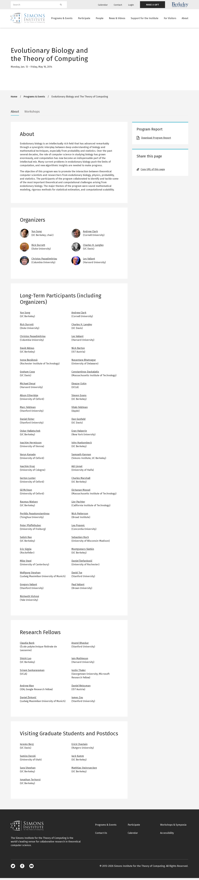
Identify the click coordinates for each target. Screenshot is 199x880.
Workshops (32, 113)
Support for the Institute (144, 18)
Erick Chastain (79, 746)
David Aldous (27, 350)
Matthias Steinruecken (84, 769)
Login (131, 4)
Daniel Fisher (27, 421)
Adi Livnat (76, 468)
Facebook (22, 868)
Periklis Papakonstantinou (34, 515)
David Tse (76, 574)
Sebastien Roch (80, 539)
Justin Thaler (78, 672)
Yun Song (36, 233)
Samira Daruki (28, 758)
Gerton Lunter (28, 480)
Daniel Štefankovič (81, 562)
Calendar (103, 4)
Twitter (13, 868)
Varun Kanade (28, 456)
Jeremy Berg (27, 746)
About (185, 18)
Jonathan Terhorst (30, 781)
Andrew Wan (27, 687)
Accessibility (167, 834)
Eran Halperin (79, 432)
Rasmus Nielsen (29, 503)
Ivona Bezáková (28, 361)
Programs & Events (62, 18)
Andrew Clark (90, 233)
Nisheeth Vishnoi (29, 598)
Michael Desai (27, 385)
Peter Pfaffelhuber (30, 527)
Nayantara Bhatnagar (83, 361)
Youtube (31, 868)
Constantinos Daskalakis (85, 373)
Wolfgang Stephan (30, 574)
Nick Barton (78, 350)
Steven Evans (78, 397)
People (99, 18)
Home (14, 98)
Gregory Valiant (28, 586)
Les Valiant (89, 260)
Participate (84, 18)
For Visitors (170, 18)
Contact (118, 4)
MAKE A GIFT (152, 4)
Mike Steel (25, 562)
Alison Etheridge (29, 397)
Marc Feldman (28, 409)
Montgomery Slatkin (82, 551)
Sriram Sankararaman (32, 672)
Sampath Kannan (81, 456)
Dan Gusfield (78, 421)
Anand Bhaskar (80, 644)
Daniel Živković (28, 699)
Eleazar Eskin (78, 385)
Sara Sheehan (27, 769)
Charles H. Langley (93, 247)
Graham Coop (27, 373)
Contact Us (101, 834)
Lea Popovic (78, 527)
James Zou (77, 699)
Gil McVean (26, 491)
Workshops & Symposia (173, 826)
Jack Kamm (77, 758)
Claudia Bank (27, 644)
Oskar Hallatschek (30, 432)
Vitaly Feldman (79, 409)
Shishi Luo (25, 660)
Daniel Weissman (81, 687)
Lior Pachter (78, 503)
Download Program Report (156, 139)
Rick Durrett (38, 247)
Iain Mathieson (79, 660)
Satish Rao (26, 539)
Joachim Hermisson (31, 444)
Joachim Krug (27, 468)
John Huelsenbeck (81, 444)
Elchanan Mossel (80, 491)
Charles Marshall (80, 480)
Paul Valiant (77, 586)
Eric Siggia (25, 551)
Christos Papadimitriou (44, 260)
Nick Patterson (79, 515)
